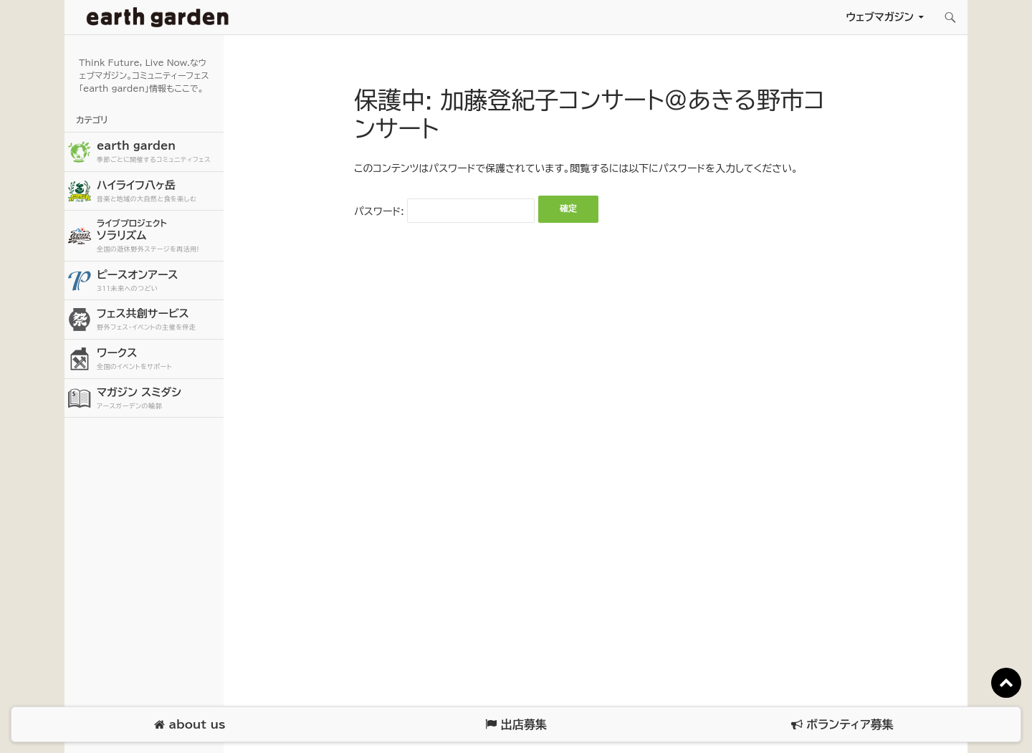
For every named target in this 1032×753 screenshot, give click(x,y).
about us (189, 725)
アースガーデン (157, 17)
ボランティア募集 (842, 725)
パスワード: (444, 211)
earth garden (158, 152)
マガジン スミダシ (158, 399)
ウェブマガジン (880, 16)
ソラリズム (158, 235)
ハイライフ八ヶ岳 (158, 191)
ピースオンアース (158, 281)
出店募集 (515, 725)
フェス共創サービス (158, 320)
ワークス (158, 359)
